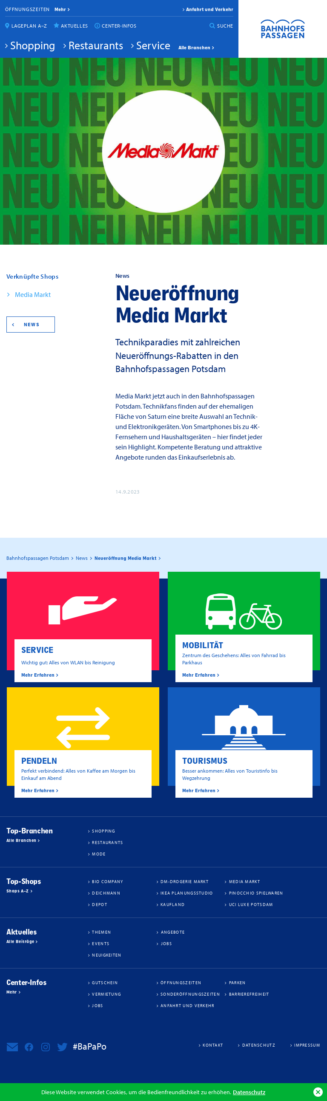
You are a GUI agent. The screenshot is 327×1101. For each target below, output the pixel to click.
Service (153, 45)
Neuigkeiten (106, 955)
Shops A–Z (17, 891)
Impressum (307, 1045)
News (32, 324)
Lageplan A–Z (29, 26)
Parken (237, 982)
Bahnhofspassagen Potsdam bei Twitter (62, 1047)
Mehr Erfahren (37, 675)
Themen (101, 932)
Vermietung (106, 994)
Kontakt (213, 1045)
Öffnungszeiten (27, 9)
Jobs (166, 943)
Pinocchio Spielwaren (256, 893)
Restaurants (96, 45)
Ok (318, 1092)
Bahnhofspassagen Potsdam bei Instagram (46, 1047)
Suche (225, 26)
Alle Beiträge (20, 941)
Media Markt (33, 294)
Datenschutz (249, 1092)
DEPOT (99, 904)
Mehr (11, 992)
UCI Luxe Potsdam (251, 904)
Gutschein (105, 982)
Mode (99, 854)
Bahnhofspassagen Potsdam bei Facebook (29, 1047)
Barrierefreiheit (249, 994)
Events (100, 943)
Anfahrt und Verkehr (209, 9)
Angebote (173, 932)
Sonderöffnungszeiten (190, 994)
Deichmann (106, 893)
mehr (60, 9)
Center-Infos (119, 26)
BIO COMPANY (107, 881)
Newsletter (12, 1047)
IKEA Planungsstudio (187, 893)
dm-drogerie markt (185, 881)
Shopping (32, 45)
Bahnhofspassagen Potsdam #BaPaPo (282, 29)
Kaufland (173, 904)
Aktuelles (74, 26)
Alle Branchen (194, 48)
